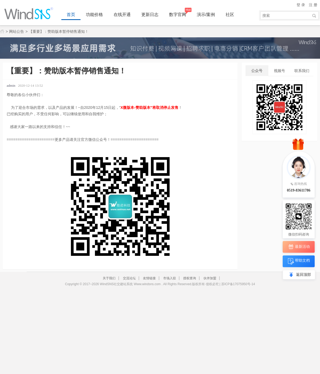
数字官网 (177, 14)
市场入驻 (169, 278)
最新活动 (299, 247)
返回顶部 (303, 275)
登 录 (301, 5)
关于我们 (109, 278)
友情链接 (149, 278)
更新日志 (149, 14)
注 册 (313, 5)
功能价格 (94, 14)
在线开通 (122, 14)
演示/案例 (206, 14)
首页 (71, 14)
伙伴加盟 (209, 278)
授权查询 (189, 278)
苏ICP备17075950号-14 (238, 284)
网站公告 (16, 31)
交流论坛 (129, 278)
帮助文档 (299, 261)
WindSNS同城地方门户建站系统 (30, 13)
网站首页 (2, 31)
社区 (230, 14)
